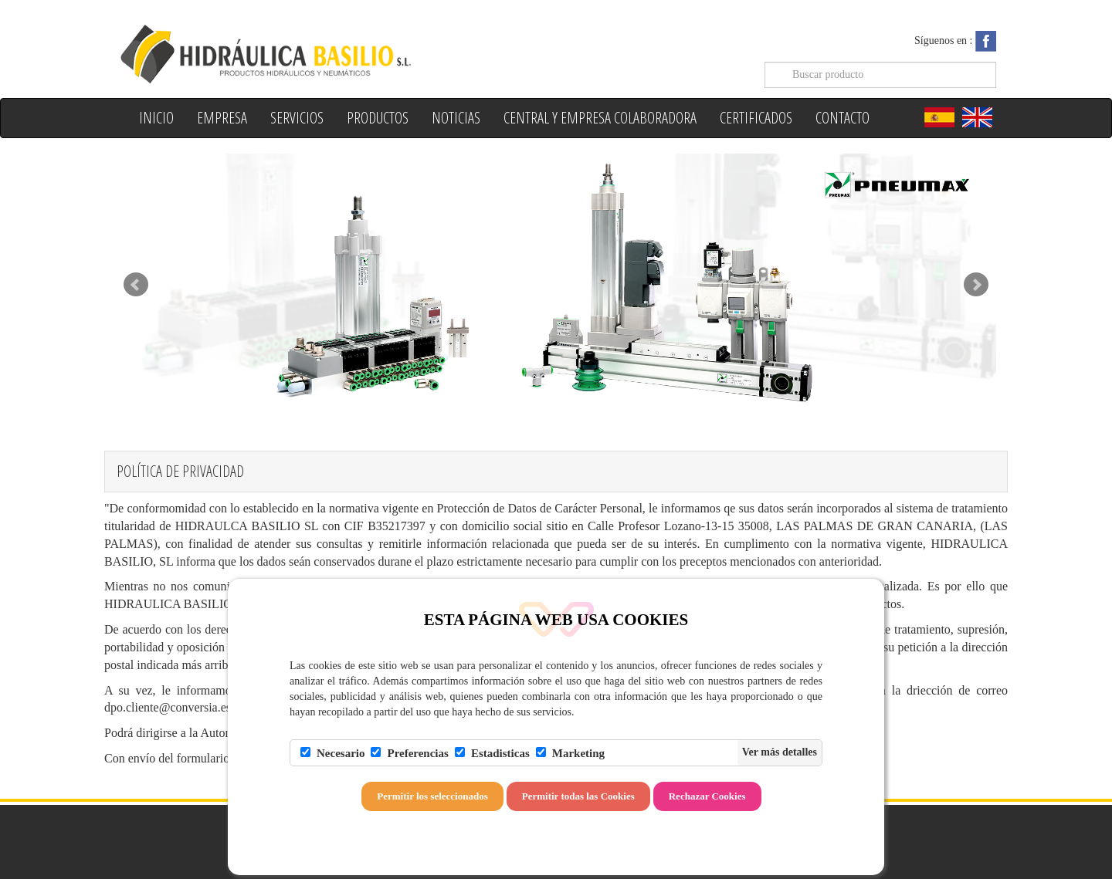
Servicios (297, 117)
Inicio (156, 117)
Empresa (222, 117)
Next (976, 284)
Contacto (842, 117)
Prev (136, 284)
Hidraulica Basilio (330, 52)
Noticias (456, 117)
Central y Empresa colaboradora (600, 117)
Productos (378, 117)
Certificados (756, 117)
